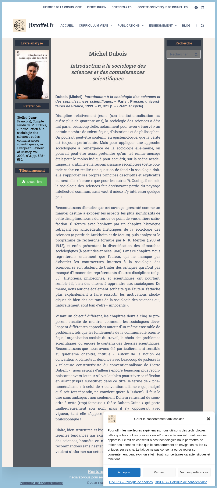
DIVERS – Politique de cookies (131, 485)
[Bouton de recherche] (196, 54)
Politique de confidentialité (41, 483)
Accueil (67, 25)
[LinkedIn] (202, 7)
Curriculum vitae (96, 25)
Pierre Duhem (97, 7)
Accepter (124, 475)
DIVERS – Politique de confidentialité (181, 485)
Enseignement (163, 25)
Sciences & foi (122, 7)
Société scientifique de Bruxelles (163, 7)
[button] (208, 422)
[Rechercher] (202, 25)
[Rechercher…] (179, 54)
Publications (131, 25)
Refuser (159, 475)
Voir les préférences (194, 475)
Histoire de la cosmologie (62, 7)
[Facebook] (196, 7)
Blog (186, 25)
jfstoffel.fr (41, 25)
